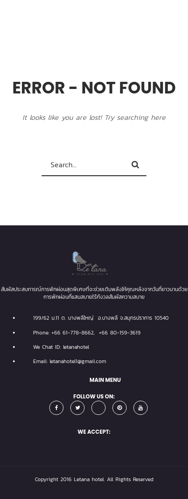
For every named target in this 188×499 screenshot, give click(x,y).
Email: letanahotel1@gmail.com (69, 361)
